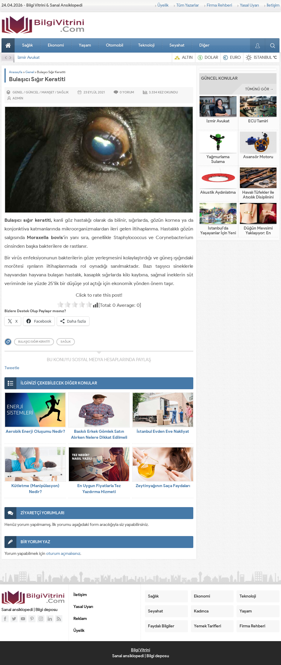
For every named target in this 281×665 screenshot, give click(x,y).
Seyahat (176, 45)
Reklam (80, 618)
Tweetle (11, 367)
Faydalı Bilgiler (161, 626)
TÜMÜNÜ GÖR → (259, 89)
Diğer (204, 45)
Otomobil (114, 45)
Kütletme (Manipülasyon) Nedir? (35, 488)
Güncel (32, 92)
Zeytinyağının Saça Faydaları (163, 485)
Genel (29, 72)
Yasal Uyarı (249, 5)
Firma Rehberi (219, 5)
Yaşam (85, 45)
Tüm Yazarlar (187, 5)
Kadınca (201, 611)
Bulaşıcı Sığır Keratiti (34, 342)
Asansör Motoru (258, 157)
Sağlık (27, 45)
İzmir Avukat (29, 57)
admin (18, 98)
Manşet (47, 92)
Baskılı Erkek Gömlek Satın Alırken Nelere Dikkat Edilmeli (99, 434)
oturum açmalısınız (63, 553)
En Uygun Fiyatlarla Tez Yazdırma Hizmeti (99, 488)
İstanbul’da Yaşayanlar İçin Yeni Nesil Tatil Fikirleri (218, 233)
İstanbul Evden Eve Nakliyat (163, 431)
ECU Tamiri (258, 121)
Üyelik (163, 5)
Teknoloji (146, 45)
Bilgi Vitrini (140, 649)
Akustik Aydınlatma (218, 192)
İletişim (273, 5)
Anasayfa (8, 45)
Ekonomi (56, 45)
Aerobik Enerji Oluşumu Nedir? (35, 431)
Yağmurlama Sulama (217, 159)
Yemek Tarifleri (207, 626)
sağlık (66, 342)
